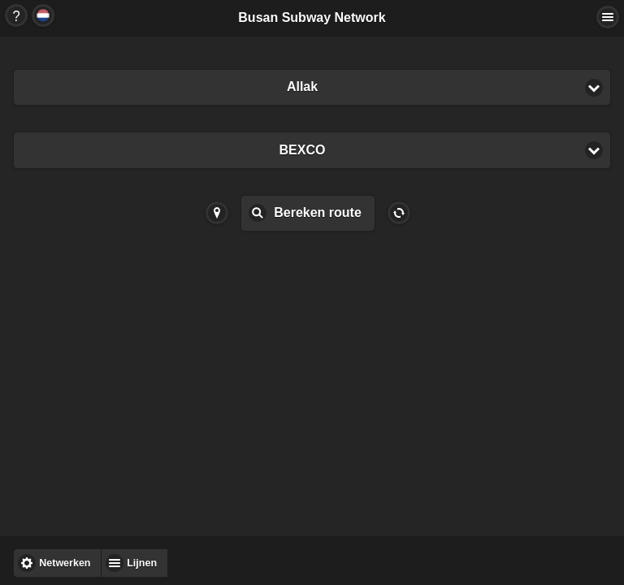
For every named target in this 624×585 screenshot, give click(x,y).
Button (16, 15)
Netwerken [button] (64, 563)
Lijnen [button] (142, 563)
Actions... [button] (608, 17)
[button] (312, 87)
